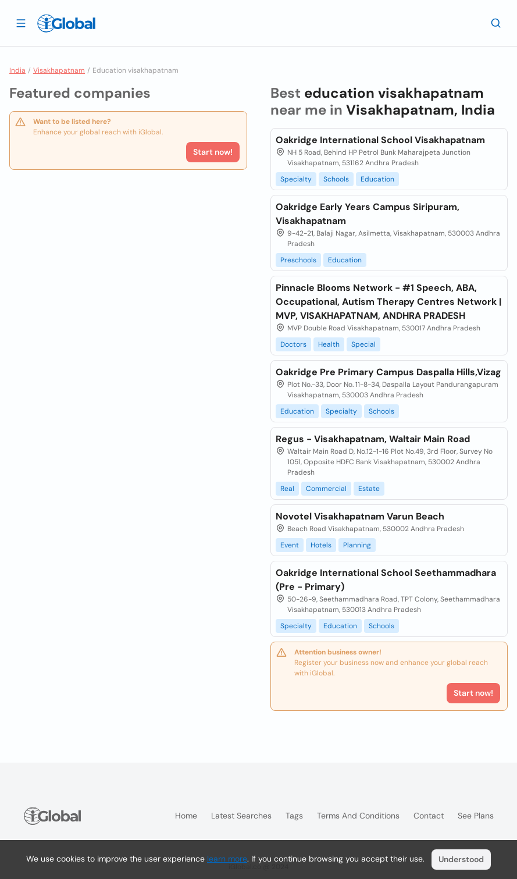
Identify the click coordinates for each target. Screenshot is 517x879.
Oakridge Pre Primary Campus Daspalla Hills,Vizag (388, 372)
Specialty (296, 179)
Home (186, 815)
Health (329, 344)
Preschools (298, 260)
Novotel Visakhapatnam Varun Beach (360, 516)
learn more (227, 858)
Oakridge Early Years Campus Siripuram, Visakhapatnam (367, 214)
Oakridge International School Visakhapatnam (380, 140)
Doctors (293, 344)
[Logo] (66, 23)
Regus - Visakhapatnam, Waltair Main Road (373, 439)
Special (363, 344)
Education (377, 179)
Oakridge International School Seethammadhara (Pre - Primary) (386, 580)
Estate (369, 488)
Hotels (321, 545)
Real (287, 488)
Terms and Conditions (358, 815)
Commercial (326, 488)
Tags (294, 815)
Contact (428, 815)
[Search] (496, 22)
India (17, 70)
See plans (476, 815)
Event (289, 545)
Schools (336, 179)
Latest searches (241, 815)
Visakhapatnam (59, 70)
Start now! (213, 152)
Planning (357, 545)
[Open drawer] (21, 22)
